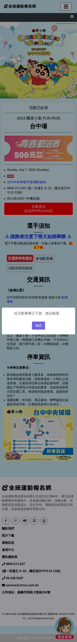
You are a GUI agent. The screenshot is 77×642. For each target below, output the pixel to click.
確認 (38, 325)
